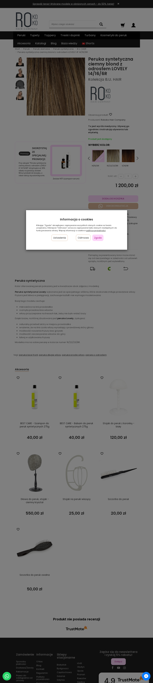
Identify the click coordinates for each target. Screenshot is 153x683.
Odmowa (83, 237)
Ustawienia (59, 237)
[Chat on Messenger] (146, 676)
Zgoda (98, 237)
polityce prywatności (96, 230)
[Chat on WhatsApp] (7, 676)
